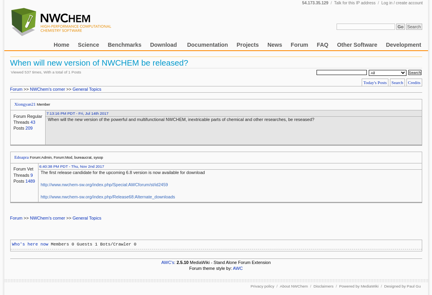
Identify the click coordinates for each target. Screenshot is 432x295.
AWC (238, 268)
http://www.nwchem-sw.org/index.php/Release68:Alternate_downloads (107, 196)
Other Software (357, 45)
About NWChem (294, 286)
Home (62, 45)
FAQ (322, 45)
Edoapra (21, 157)
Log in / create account (402, 3)
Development (403, 45)
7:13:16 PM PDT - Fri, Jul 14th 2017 (77, 113)
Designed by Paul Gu (402, 286)
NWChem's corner (47, 89)
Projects (248, 45)
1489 (30, 181)
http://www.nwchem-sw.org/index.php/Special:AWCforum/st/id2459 (104, 184)
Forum (299, 45)
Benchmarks (124, 45)
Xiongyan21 (24, 104)
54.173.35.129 (315, 3)
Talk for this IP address (354, 3)
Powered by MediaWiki (358, 286)
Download (164, 45)
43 (33, 122)
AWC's (167, 262)
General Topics (87, 89)
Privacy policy (262, 286)
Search (397, 82)
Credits (414, 82)
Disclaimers (323, 286)
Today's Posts (375, 82)
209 (29, 128)
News (274, 45)
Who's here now (30, 244)
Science (88, 45)
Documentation (207, 45)
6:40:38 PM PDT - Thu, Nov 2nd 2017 (71, 166)
